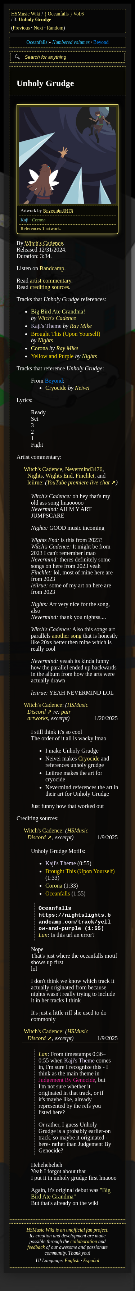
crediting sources (49, 287)
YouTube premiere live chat (78, 482)
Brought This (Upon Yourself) (65, 333)
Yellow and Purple (52, 356)
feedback (36, 1247)
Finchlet (85, 475)
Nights (45, 340)
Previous (21, 28)
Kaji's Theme (46, 325)
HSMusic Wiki (25, 14)
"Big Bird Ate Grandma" (71, 1193)
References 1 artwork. (41, 228)
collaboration (84, 1241)
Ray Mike (81, 325)
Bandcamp (52, 268)
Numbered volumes (71, 42)
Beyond (100, 42)
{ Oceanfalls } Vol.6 (64, 14)
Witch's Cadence (43, 243)
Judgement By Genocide (67, 1080)
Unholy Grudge (35, 19)
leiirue (34, 482)
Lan (43, 935)
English (72, 1260)
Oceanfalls (36, 42)
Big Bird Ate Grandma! (58, 311)
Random (55, 28)
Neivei (82, 387)
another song (66, 636)
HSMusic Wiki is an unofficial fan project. (68, 1230)
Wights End (58, 475)
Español (91, 1260)
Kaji (24, 219)
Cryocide (56, 387)
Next (38, 28)
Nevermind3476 (58, 210)
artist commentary (50, 280)
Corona (39, 219)
